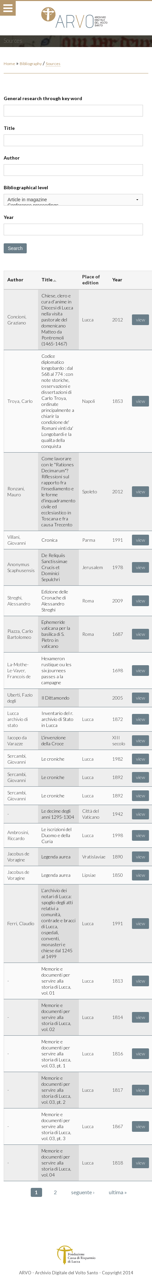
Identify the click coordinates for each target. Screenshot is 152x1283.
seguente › (83, 1192)
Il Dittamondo (55, 698)
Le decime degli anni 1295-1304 (57, 814)
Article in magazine (73, 200)
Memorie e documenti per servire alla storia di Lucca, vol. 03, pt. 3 (56, 1126)
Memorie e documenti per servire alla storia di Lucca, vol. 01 (56, 981)
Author (12, 158)
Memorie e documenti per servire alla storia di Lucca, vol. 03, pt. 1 (56, 1053)
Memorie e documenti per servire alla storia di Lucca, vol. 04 (56, 1163)
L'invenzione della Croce (53, 740)
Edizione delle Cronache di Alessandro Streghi (54, 600)
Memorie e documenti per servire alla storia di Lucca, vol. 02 (56, 1017)
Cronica (49, 540)
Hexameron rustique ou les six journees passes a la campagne (56, 670)
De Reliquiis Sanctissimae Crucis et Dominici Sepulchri (54, 567)
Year (9, 217)
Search (15, 248)
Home (9, 63)
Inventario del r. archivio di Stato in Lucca (57, 719)
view (140, 319)
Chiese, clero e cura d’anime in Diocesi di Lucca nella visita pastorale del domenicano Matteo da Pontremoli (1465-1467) (57, 319)
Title (9, 128)
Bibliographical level (26, 187)
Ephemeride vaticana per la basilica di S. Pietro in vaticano (55, 634)
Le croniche (52, 759)
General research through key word (43, 98)
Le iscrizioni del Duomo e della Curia (56, 835)
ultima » (118, 1192)
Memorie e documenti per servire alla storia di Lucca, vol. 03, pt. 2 (56, 1090)
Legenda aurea (55, 856)
